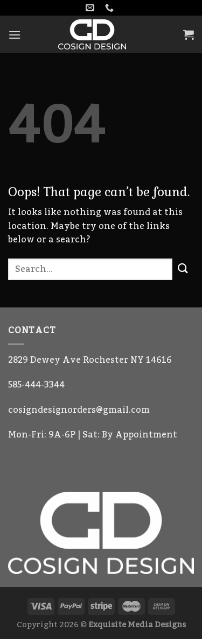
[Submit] (183, 269)
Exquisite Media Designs (137, 625)
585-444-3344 (36, 384)
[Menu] (14, 34)
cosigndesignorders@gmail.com (79, 410)
